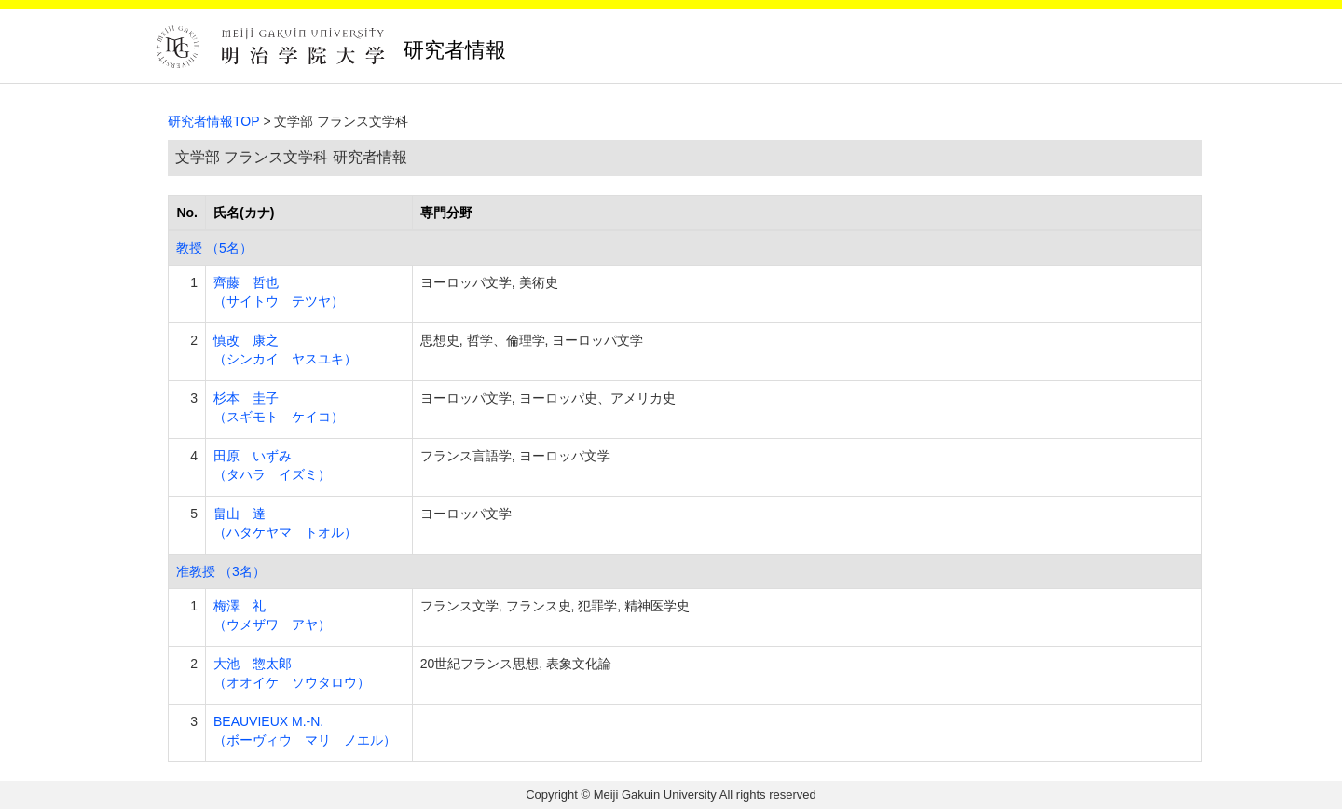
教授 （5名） (214, 247)
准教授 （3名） (221, 571)
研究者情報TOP (214, 121)
